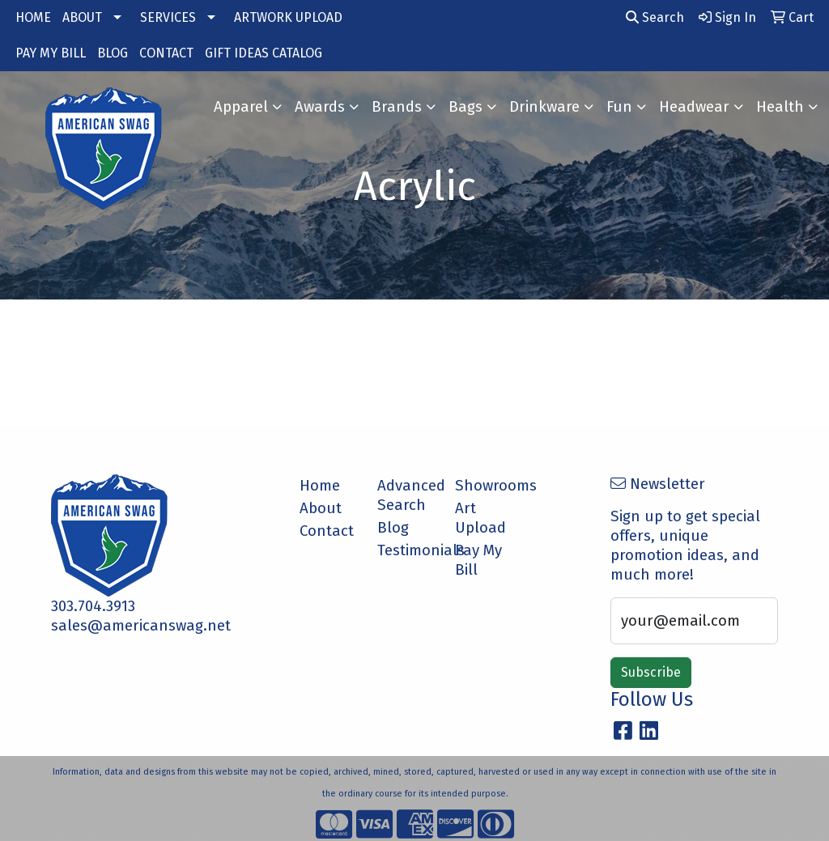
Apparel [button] (241, 107)
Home (320, 486)
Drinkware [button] (544, 107)
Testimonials (406, 550)
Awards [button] (320, 107)
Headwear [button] (694, 107)
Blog (393, 528)
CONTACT (166, 53)
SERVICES (168, 17)
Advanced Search (406, 495)
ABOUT (82, 17)
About (321, 508)
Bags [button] (466, 107)
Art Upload (480, 518)
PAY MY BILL (50, 53)
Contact (327, 531)
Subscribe (651, 672)
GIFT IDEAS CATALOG (263, 53)
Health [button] (780, 107)
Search (655, 17)
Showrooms (484, 486)
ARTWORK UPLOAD (288, 17)
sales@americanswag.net (141, 626)
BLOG (112, 53)
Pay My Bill (478, 560)
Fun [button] (619, 107)
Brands (397, 107)
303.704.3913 (93, 606)
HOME (33, 17)
